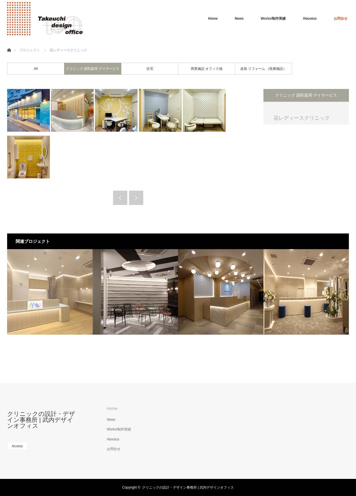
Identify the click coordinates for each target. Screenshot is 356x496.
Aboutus (310, 19)
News (239, 19)
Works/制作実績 (273, 19)
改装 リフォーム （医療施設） (263, 69)
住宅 (149, 69)
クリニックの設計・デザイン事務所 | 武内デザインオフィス (41, 420)
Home (213, 19)
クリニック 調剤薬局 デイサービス (92, 69)
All (36, 69)
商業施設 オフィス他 (206, 69)
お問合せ (340, 19)
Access (17, 446)
